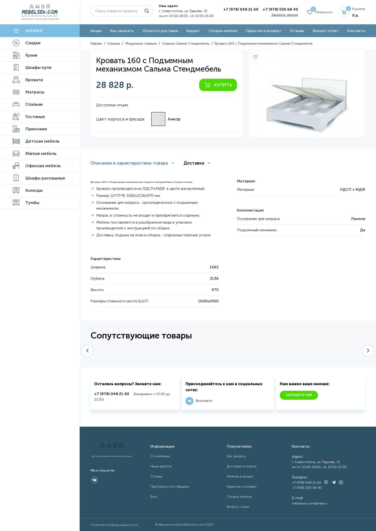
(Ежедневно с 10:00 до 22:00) (132, 396)
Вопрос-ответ (326, 30)
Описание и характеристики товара (129, 163)
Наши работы (161, 466)
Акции (96, 30)
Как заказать (122, 30)
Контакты (356, 30)
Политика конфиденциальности (114, 525)
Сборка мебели (223, 30)
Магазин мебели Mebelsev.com (181, 524)
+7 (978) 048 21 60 (240, 9)
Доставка (194, 163)
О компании (160, 456)
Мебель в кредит (240, 476)
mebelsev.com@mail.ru (309, 503)
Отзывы (297, 30)
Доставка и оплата (241, 466)
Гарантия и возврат (263, 30)
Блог (154, 497)
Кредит (193, 30)
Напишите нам (299, 395)
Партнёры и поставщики (169, 487)
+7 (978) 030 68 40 (280, 9)
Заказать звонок (284, 15)
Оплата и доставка (160, 30)
